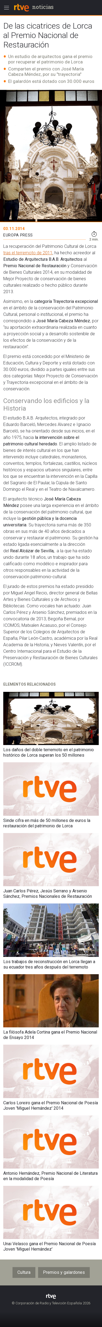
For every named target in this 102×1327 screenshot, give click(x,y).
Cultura (23, 1272)
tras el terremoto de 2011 (27, 252)
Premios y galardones (64, 1272)
